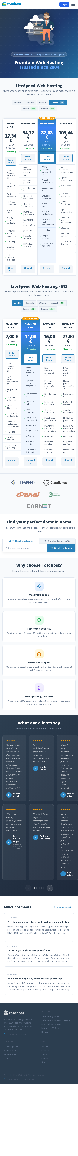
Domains (45, 1032)
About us (45, 1046)
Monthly (17, 102)
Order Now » (11, 161)
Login (64, 4)
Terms (44, 1054)
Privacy (44, 1058)
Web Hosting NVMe (50, 1016)
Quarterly (30, 102)
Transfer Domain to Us (57, 541)
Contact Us (8, 1058)
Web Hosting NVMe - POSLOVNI (55, 1020)
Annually (57, 102)
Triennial (48, 108)
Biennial (29, 108)
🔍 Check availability (21, 541)
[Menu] (73, 4)
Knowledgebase (11, 1046)
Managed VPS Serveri (51, 1028)
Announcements (11, 1050)
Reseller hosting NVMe (51, 1024)
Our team (45, 1050)
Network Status (11, 1054)
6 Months (43, 102)
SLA (43, 1062)
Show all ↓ (11, 269)
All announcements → (64, 907)
